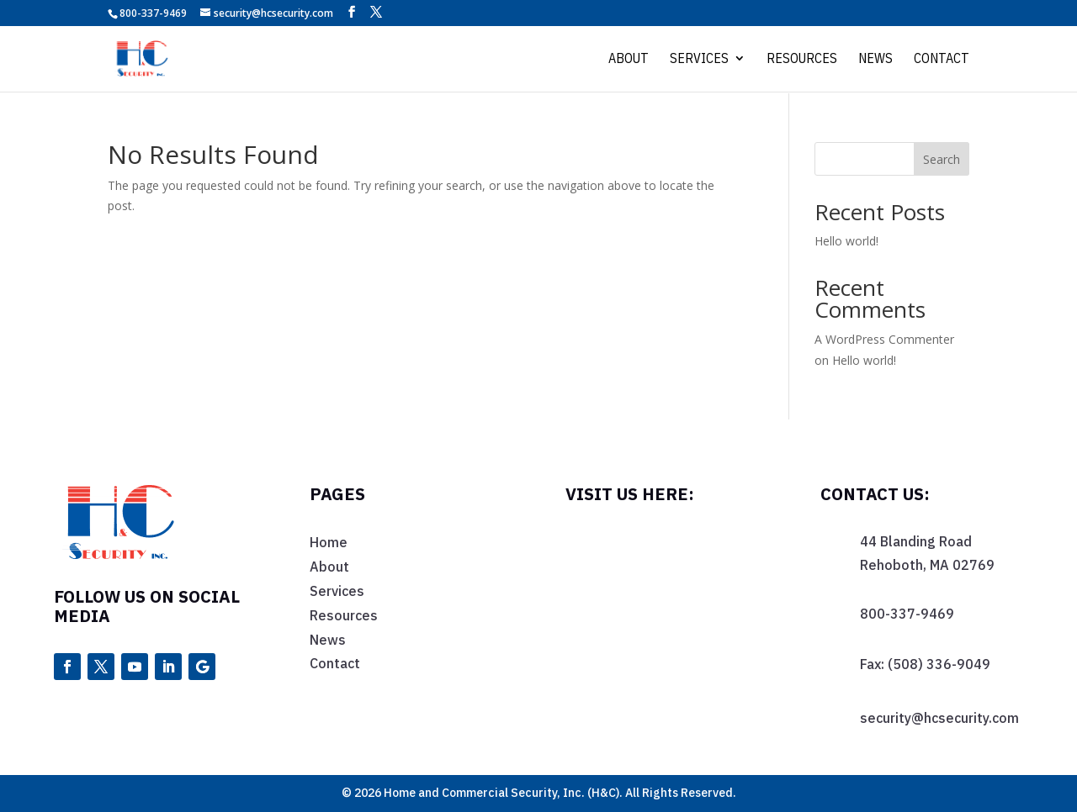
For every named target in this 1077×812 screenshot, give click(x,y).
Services (699, 60)
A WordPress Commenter (884, 339)
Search (941, 159)
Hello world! (846, 241)
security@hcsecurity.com (939, 717)
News (875, 60)
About (628, 60)
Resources (802, 60)
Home (329, 542)
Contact (941, 60)
